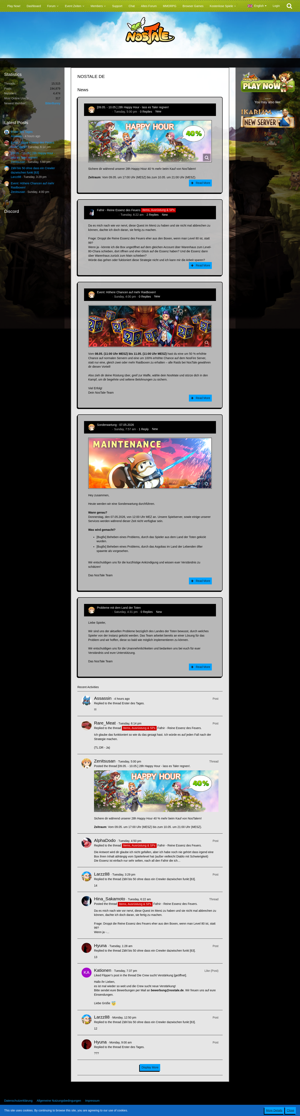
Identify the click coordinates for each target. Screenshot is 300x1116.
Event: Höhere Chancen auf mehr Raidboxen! (126, 292)
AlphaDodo (105, 840)
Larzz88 (16, 177)
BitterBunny (52, 103)
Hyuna (100, 945)
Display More (150, 1067)
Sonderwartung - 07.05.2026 (115, 424)
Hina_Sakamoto (107, 214)
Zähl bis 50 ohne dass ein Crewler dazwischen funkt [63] (158, 879)
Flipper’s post (110, 975)
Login (276, 5)
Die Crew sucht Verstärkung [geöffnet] (161, 975)
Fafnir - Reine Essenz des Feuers (32, 142)
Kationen (102, 970)
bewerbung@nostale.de (167, 990)
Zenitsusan (18, 162)
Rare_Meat (18, 147)
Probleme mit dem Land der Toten (119, 607)
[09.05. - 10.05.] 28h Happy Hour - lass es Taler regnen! (133, 107)
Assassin (16, 136)
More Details (274, 1110)
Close (290, 1110)
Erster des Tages (22, 131)
